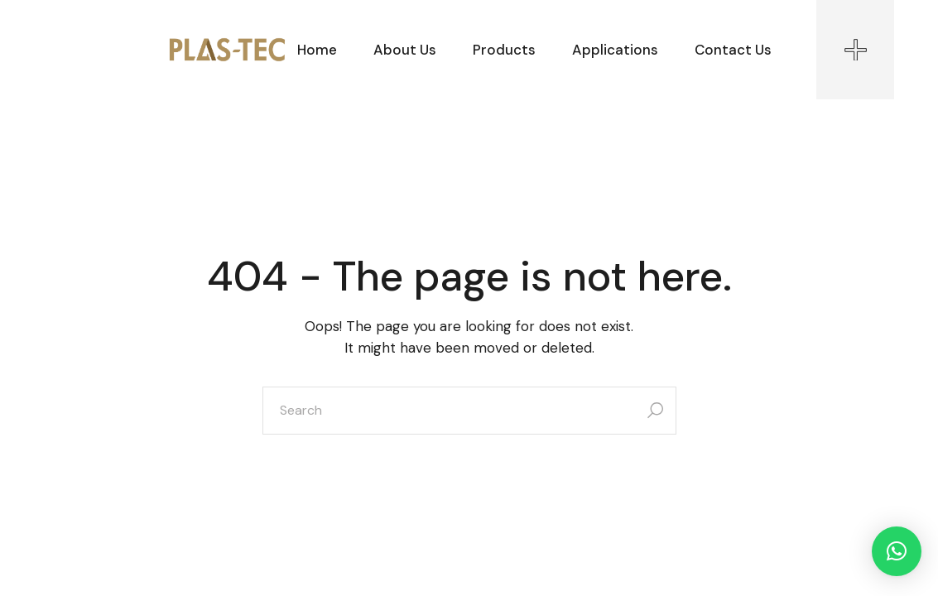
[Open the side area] (855, 49)
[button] (896, 551)
